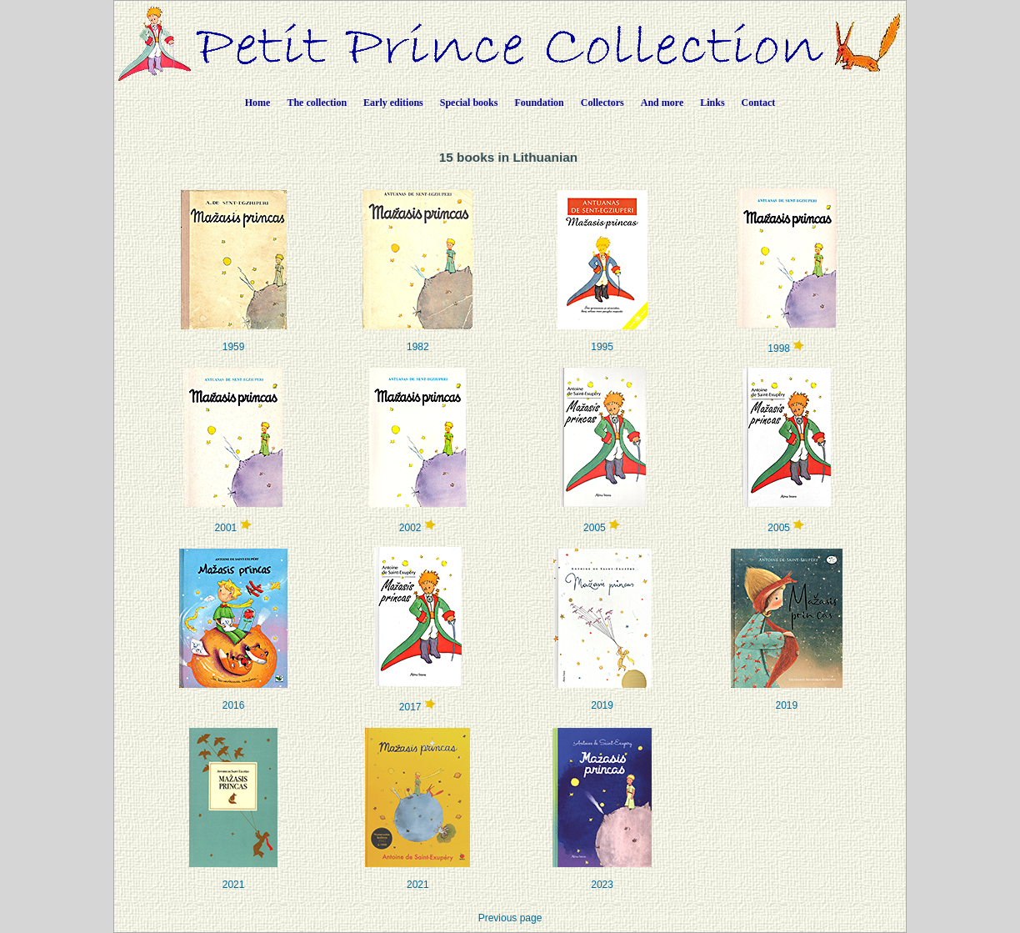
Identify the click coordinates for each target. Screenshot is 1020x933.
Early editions (393, 102)
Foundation (538, 102)
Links (712, 102)
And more (662, 102)
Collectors (602, 102)
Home (258, 102)
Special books (469, 102)
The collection (317, 102)
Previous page (510, 918)
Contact (759, 102)
